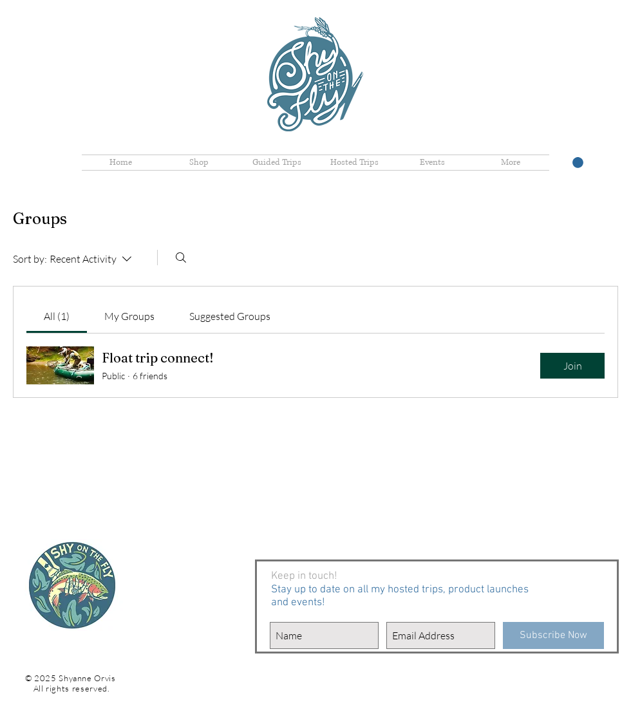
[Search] (181, 257)
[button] (577, 162)
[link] (57, 316)
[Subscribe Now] (553, 635)
